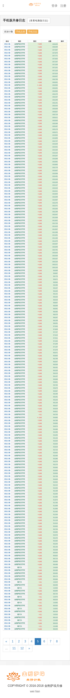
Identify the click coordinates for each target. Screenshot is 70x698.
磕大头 (19, 567)
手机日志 (32, 31)
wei (32, 691)
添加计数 (8, 31)
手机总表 (20, 31)
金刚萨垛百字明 (19, 44)
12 (22, 648)
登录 (54, 5)
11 (14, 648)
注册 (63, 5)
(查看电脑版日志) (38, 20)
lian (37, 691)
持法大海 (7, 44)
